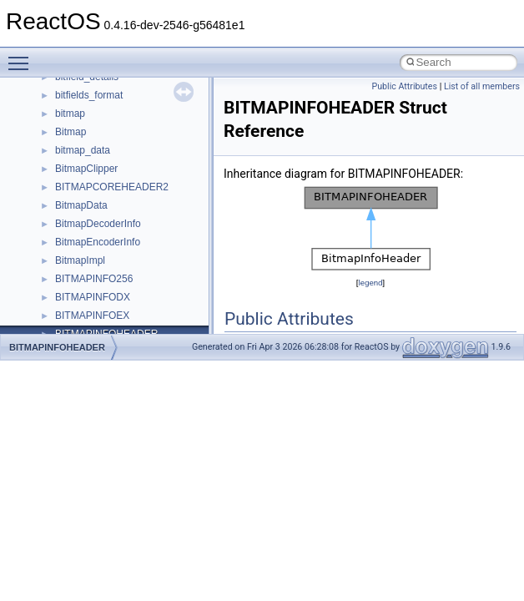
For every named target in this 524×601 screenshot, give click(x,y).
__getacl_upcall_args (102, 128)
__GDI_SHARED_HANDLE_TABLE (134, 92)
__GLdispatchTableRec (107, 183)
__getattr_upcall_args (103, 147)
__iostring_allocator (98, 257)
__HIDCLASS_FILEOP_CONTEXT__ (138, 239)
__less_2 (75, 330)
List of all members (482, 86)
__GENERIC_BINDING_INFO (122, 110)
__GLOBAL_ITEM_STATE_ (116, 202)
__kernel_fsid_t (89, 294)
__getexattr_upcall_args (108, 165)
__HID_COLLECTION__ (109, 220)
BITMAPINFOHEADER (57, 347)
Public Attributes (404, 86)
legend (370, 282)
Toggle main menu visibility (22, 56)
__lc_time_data (89, 312)
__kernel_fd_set (90, 275)
